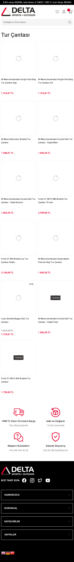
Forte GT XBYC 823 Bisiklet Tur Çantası (15, 380)
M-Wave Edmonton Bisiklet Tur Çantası (16, 141)
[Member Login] (64, 12)
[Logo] (18, 12)
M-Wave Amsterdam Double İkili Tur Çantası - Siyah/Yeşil (55, 320)
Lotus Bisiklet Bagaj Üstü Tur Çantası (15, 320)
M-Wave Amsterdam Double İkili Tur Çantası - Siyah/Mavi (55, 141)
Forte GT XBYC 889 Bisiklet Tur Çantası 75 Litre (52, 201)
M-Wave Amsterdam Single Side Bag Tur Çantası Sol (55, 81)
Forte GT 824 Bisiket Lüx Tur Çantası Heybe (14, 260)
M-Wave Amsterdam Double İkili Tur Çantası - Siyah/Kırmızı (18, 201)
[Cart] (70, 12)
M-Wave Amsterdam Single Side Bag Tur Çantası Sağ (18, 81)
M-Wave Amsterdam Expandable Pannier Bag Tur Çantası (53, 260)
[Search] (37, 22)
